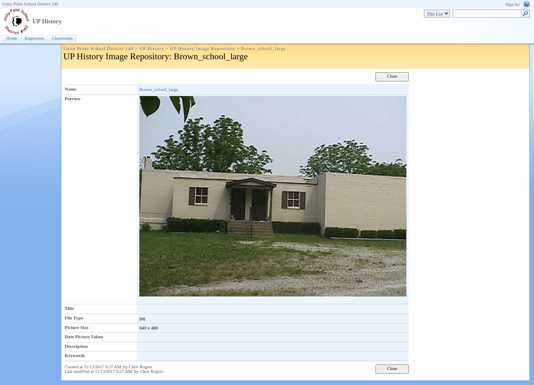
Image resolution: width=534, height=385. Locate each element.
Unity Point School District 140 (30, 4)
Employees (34, 38)
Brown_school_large (158, 89)
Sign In (511, 4)
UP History (47, 21)
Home (11, 38)
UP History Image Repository (202, 48)
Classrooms (62, 38)
